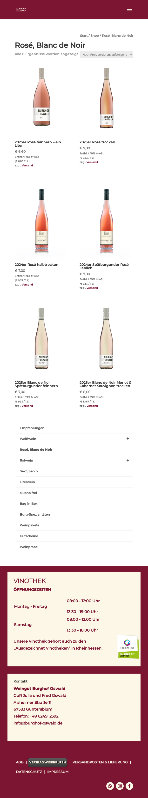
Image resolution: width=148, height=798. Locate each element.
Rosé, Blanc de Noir (36, 449)
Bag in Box (28, 504)
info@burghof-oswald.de (37, 723)
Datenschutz (29, 772)
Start (83, 35)
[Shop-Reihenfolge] (106, 54)
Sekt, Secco (29, 471)
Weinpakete (29, 525)
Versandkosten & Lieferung (100, 762)
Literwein (27, 482)
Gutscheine (29, 536)
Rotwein (75, 460)
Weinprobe (29, 547)
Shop (95, 35)
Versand (27, 165)
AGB (20, 762)
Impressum (57, 772)
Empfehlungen (32, 428)
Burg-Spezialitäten (35, 514)
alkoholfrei (28, 493)
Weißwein (75, 439)
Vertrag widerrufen (47, 762)
